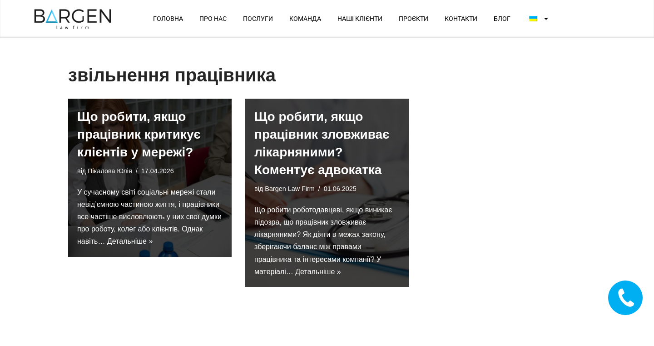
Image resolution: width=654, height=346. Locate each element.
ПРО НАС (213, 18)
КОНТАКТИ (461, 18)
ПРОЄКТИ (413, 18)
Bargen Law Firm (290, 188)
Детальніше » (130, 241)
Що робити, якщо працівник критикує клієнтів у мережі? (139, 134)
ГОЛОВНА (168, 18)
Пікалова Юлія (110, 171)
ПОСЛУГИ (258, 18)
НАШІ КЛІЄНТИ (359, 18)
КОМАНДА (305, 18)
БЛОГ (502, 18)
